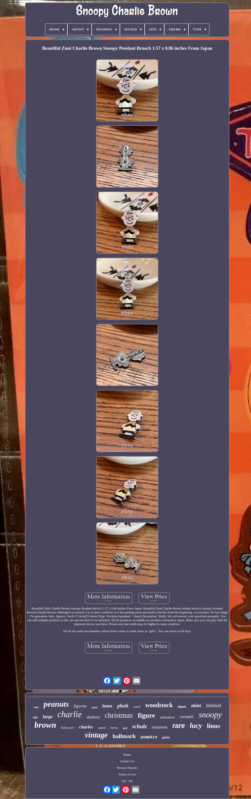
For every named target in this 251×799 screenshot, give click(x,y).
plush (122, 705)
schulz (139, 726)
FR (131, 781)
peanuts (56, 704)
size (35, 717)
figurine (80, 706)
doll (125, 728)
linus (213, 725)
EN (124, 781)
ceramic (187, 716)
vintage (96, 735)
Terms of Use (127, 774)
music (114, 727)
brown (45, 724)
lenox (107, 705)
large (47, 716)
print (165, 737)
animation (167, 717)
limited (213, 705)
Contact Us (127, 761)
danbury (93, 717)
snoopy (210, 714)
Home (127, 754)
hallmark (124, 736)
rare (178, 725)
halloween (67, 727)
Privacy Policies (127, 768)
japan (182, 706)
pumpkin (149, 737)
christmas (119, 715)
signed (102, 727)
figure (146, 715)
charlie (70, 714)
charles (86, 726)
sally (36, 707)
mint (196, 705)
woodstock (159, 705)
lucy (196, 725)
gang (95, 707)
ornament (159, 727)
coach (136, 706)
